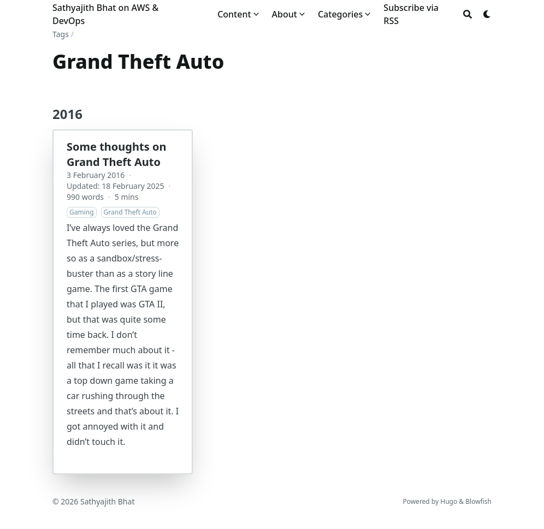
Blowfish (478, 501)
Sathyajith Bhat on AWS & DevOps (105, 14)
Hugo (448, 501)
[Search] (467, 14)
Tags (60, 34)
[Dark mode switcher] (487, 14)
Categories (340, 14)
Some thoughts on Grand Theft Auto (116, 154)
